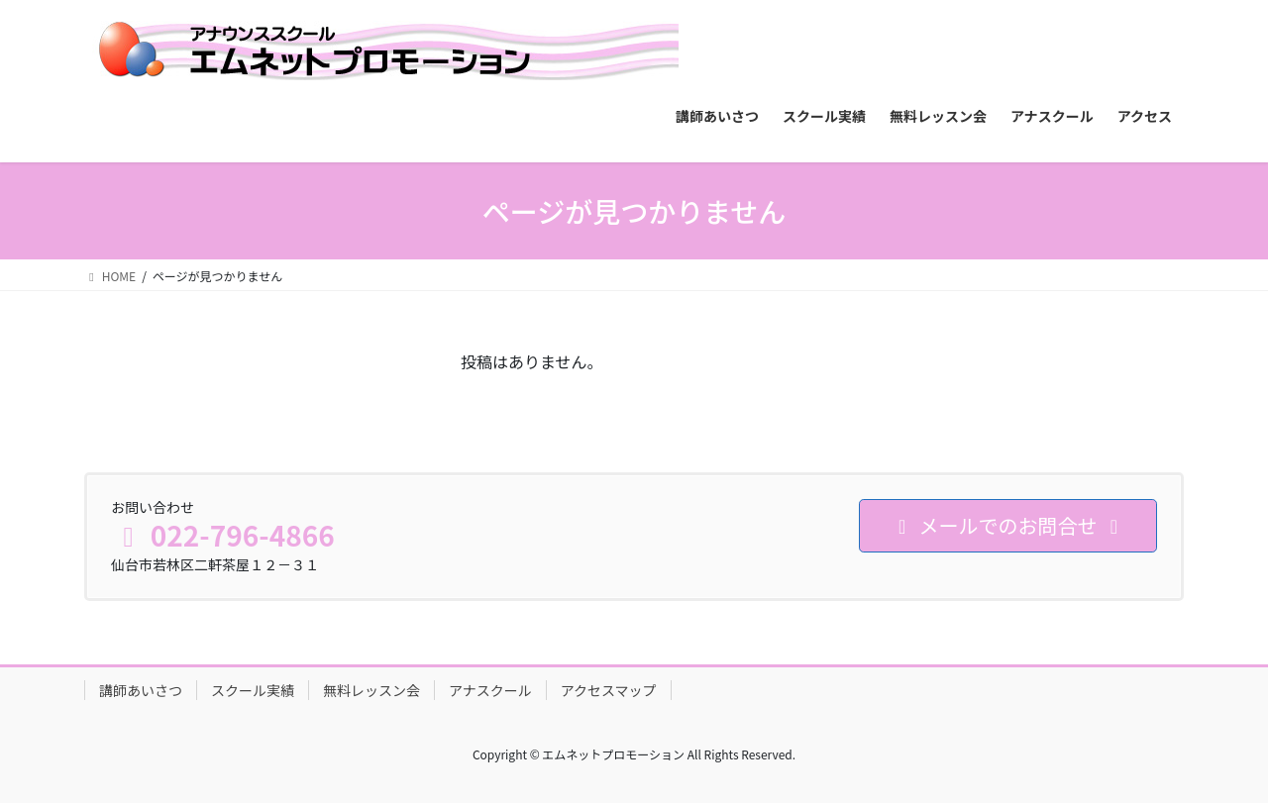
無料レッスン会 (371, 690)
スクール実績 (252, 690)
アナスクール (490, 690)
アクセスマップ (609, 690)
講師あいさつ (140, 690)
